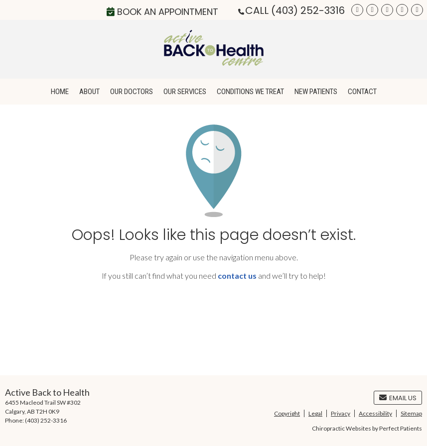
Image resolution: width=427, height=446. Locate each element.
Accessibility (375, 413)
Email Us (398, 398)
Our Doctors (131, 91)
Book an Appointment (162, 11)
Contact (362, 91)
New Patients (315, 91)
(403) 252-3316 (308, 10)
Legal (315, 413)
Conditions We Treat (250, 91)
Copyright (287, 413)
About (89, 91)
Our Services (184, 91)
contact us (237, 275)
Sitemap (411, 413)
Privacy (340, 413)
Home (60, 91)
